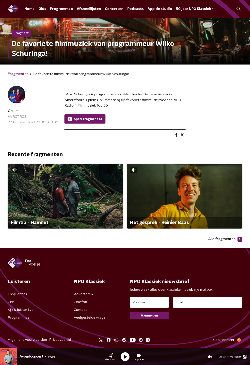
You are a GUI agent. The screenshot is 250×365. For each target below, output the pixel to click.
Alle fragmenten (225, 239)
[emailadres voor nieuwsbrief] (207, 302)
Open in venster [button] (232, 357)
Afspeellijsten (89, 9)
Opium (13, 111)
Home (29, 9)
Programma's (61, 9)
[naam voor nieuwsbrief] (149, 302)
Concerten (114, 9)
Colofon (80, 302)
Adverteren (83, 294)
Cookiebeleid (223, 340)
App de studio (159, 9)
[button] (110, 357)
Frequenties (17, 294)
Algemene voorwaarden (27, 340)
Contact (80, 310)
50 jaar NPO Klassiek (195, 9)
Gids (42, 9)
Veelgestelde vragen (90, 317)
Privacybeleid (60, 340)
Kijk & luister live (20, 310)
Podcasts (135, 9)
